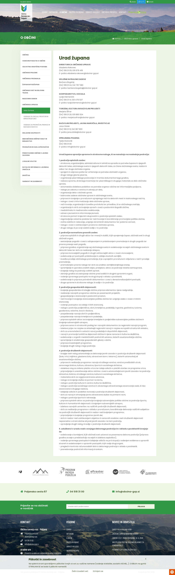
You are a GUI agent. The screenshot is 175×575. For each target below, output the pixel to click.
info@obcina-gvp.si (128, 491)
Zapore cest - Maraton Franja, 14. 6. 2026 (127, 538)
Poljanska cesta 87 (35, 491)
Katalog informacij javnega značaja (35, 168)
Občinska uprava (131, 38)
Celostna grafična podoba (34, 67)
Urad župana (146, 38)
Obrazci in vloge (93, 12)
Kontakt (122, 12)
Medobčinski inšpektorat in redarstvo (34, 140)
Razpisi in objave (76, 12)
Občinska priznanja (31, 78)
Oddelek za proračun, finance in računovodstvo (37, 126)
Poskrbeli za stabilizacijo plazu (124, 550)
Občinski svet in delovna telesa (33, 91)
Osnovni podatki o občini (33, 61)
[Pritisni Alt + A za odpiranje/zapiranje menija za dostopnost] (172, 572)
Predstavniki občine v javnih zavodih (35, 154)
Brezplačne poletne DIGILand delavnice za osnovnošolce (128, 544)
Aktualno (53, 12)
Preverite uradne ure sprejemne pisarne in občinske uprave (43, 555)
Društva (26, 175)
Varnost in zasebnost (32, 181)
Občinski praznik (29, 73)
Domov (44, 12)
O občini (63, 12)
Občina (25, 55)
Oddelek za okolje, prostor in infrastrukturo (36, 117)
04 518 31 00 (77, 491)
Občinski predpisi (109, 12)
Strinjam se (98, 571)
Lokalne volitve (29, 161)
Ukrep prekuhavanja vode (122, 529)
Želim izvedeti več (80, 571)
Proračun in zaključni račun (35, 147)
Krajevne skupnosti (31, 133)
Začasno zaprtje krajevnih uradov (125, 534)
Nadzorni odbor (29, 99)
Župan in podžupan (30, 84)
